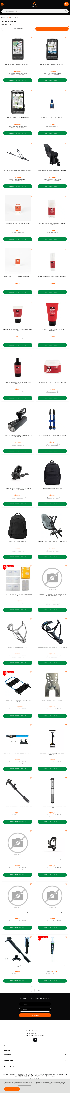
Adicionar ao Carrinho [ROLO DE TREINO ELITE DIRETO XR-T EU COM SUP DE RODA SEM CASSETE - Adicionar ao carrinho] (17, 504)
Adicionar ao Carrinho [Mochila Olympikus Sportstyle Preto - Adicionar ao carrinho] (52, 504)
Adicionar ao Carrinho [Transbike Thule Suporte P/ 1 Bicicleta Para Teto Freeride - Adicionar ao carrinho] (17, 186)
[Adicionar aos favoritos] (31, 37)
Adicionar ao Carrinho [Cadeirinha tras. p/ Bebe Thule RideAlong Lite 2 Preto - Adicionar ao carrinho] (52, 186)
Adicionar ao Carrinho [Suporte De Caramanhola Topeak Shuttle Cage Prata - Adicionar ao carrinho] (17, 927)
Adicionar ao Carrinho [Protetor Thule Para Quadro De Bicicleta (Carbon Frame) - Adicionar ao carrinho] (17, 716)
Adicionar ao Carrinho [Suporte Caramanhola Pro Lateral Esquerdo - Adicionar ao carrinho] (52, 874)
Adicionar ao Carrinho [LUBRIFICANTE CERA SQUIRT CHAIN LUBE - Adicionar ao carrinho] (52, 133)
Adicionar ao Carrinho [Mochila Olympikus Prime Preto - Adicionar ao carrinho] (17, 557)
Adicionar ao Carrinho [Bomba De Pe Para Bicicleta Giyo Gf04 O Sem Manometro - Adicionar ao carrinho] (52, 769)
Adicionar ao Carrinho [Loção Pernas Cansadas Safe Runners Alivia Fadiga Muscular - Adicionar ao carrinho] (17, 398)
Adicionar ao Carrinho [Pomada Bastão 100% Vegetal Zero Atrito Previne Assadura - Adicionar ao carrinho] (52, 239)
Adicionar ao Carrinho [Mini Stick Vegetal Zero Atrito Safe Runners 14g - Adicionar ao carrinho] (17, 239)
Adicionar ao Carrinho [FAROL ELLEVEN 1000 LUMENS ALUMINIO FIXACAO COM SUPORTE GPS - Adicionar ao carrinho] (17, 451)
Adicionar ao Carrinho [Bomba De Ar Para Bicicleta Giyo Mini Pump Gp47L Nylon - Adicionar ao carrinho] (17, 980)
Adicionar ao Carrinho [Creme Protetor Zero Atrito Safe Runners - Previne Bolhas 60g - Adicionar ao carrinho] (52, 345)
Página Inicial (5, 17)
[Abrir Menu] (2, 4)
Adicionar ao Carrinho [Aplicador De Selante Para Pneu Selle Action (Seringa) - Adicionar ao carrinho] (52, 980)
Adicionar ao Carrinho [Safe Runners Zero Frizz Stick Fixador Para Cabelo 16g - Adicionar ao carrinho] (17, 292)
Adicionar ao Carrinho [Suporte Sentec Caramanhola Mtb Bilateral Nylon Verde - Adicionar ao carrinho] (52, 927)
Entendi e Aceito (12, 1089)
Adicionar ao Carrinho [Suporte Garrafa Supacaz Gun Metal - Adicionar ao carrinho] (17, 663)
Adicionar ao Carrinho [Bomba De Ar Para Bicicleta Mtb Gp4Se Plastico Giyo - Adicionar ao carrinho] (17, 821)
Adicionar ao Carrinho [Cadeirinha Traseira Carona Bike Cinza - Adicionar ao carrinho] (52, 716)
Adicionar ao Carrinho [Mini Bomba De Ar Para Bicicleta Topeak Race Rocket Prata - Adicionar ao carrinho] (52, 821)
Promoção (10, 566)
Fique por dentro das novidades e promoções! (35, 998)
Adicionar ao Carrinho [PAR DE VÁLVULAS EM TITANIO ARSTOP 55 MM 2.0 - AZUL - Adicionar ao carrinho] (52, 451)
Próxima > (39, 990)
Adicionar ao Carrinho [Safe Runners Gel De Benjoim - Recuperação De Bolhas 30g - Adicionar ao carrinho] (17, 345)
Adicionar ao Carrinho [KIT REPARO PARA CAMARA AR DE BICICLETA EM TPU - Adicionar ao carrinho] (17, 610)
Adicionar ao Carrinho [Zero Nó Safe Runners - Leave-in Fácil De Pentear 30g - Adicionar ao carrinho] (52, 292)
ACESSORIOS (14, 17)
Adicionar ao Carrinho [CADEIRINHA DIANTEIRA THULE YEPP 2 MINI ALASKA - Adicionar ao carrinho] (52, 557)
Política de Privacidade (24, 1085)
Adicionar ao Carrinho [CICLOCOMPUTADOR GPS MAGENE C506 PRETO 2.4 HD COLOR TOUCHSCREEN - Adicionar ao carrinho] (52, 610)
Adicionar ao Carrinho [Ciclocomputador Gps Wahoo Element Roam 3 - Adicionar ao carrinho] (17, 80)
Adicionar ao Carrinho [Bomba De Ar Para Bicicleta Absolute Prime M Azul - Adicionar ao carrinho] (17, 769)
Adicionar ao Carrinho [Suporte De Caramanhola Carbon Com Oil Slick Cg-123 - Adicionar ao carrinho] (52, 663)
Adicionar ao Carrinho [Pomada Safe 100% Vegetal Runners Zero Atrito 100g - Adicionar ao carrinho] (52, 398)
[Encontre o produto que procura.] (66, 11)
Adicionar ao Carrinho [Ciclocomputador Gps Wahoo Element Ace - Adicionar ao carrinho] (17, 133)
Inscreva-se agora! (35, 997)
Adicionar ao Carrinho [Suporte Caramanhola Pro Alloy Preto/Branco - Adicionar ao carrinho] (17, 874)
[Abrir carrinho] (66, 4)
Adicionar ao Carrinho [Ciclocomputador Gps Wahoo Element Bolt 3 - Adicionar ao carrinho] (52, 80)
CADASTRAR (35, 1015)
